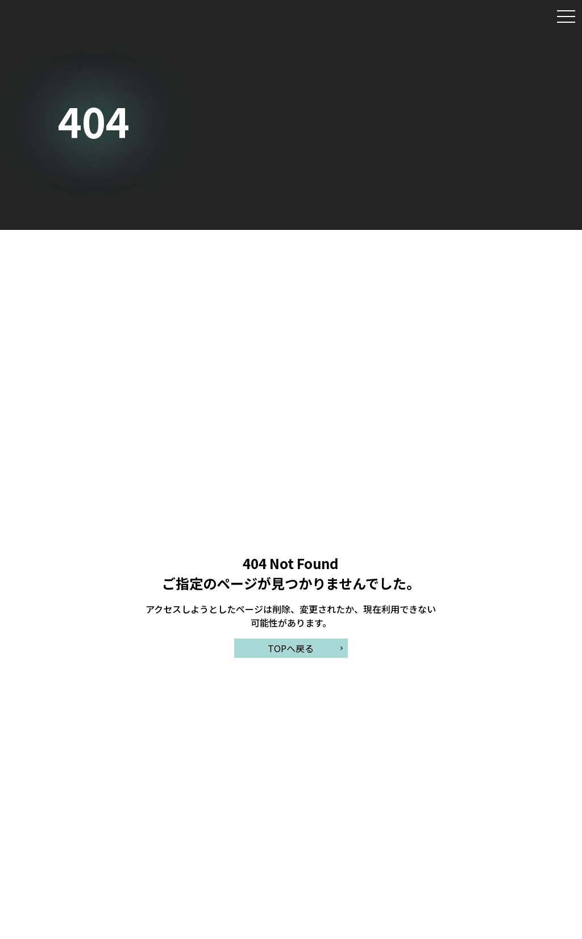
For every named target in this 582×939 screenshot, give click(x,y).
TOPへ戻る (291, 648)
